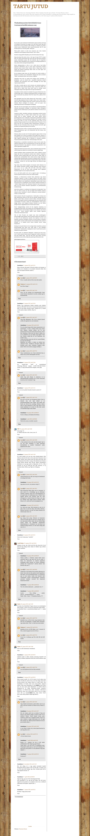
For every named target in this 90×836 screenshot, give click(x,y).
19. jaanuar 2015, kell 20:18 (30, 543)
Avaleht (30, 826)
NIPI (18, 429)
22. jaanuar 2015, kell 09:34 (29, 677)
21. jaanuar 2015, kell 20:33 (29, 654)
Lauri (21, 278)
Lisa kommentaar (19, 796)
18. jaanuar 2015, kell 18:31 (31, 488)
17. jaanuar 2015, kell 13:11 (29, 388)
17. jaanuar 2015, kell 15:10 (31, 397)
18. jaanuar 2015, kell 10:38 (26, 429)
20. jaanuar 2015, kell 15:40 (27, 646)
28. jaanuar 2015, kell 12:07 (32, 711)
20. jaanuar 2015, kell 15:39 (27, 604)
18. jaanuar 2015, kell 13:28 (29, 454)
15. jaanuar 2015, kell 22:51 (29, 265)
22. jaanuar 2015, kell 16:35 (31, 701)
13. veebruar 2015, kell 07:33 (31, 734)
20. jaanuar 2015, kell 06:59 (31, 569)
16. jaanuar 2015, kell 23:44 (29, 362)
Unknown (22, 284)
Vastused (21, 275)
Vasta (18, 272)
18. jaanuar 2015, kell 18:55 (31, 516)
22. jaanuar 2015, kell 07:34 (31, 667)
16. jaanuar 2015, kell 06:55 (31, 278)
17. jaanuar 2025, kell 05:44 (32, 584)
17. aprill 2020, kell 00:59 (28, 776)
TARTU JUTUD (30, 7)
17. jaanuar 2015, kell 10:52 (31, 375)
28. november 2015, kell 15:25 (29, 764)
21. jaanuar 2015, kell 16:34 (31, 627)
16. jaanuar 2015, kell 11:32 (31, 284)
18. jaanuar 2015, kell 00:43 (32, 412)
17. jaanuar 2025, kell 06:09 (32, 591)
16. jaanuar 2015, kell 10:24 (29, 303)
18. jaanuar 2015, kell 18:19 (32, 482)
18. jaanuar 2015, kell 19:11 (29, 535)
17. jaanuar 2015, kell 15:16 (31, 290)
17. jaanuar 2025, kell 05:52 (29, 789)
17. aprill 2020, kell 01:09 (32, 740)
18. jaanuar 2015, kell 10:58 (31, 440)
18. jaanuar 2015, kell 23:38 (32, 325)
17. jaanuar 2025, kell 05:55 (32, 754)
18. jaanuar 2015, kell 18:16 (31, 474)
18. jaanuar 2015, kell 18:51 (32, 505)
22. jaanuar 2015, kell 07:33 (31, 635)
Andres (19, 604)
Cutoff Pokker (20, 543)
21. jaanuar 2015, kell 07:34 (31, 618)
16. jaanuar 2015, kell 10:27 (31, 317)
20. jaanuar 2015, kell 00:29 (32, 555)
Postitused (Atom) (23, 829)
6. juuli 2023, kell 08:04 (31, 419)
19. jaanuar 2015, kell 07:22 (31, 351)
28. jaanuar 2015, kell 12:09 (32, 726)
